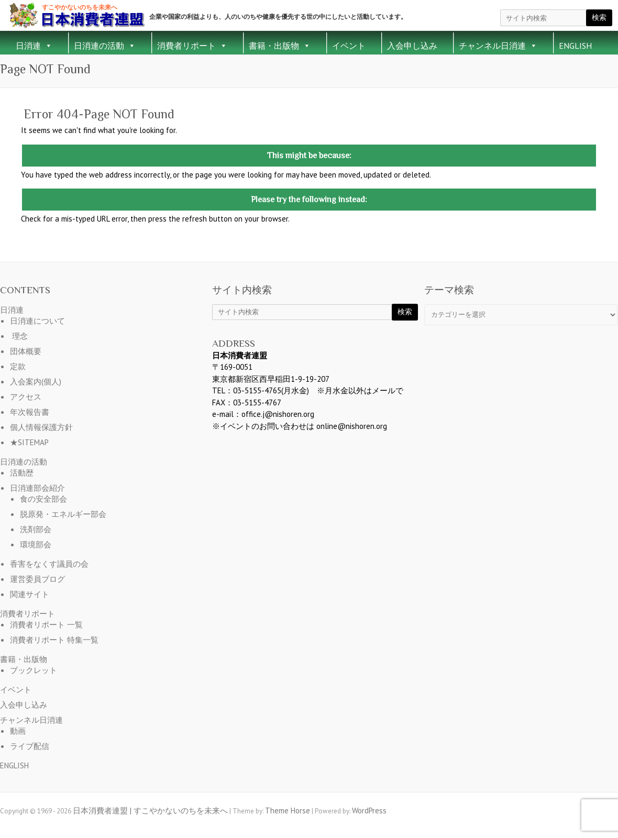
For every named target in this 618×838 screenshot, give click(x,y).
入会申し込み (412, 45)
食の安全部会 (43, 499)
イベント (349, 45)
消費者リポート (192, 45)
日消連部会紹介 (37, 488)
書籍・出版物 (280, 45)
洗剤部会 (35, 529)
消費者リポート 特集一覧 (54, 640)
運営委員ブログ (37, 579)
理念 (20, 336)
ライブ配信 (29, 746)
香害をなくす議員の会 (49, 564)
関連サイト (29, 594)
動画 (18, 731)
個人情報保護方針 (41, 427)
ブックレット (33, 670)
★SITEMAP (29, 442)
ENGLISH (575, 45)
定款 (18, 366)
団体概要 (25, 351)
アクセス (25, 397)
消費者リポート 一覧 (46, 625)
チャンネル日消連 (498, 45)
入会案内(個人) (35, 382)
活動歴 (22, 473)
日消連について (37, 321)
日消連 (34, 45)
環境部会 (35, 544)
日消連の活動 (105, 45)
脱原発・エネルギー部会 (63, 514)
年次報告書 (29, 412)
